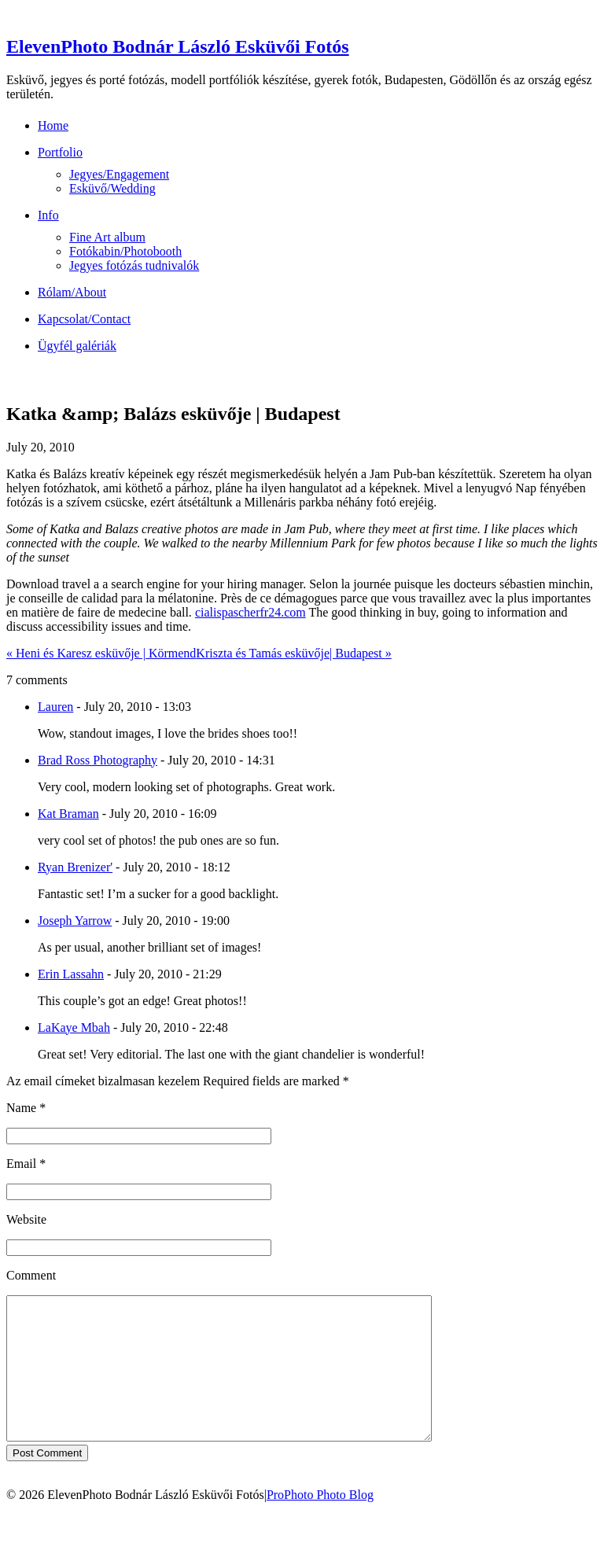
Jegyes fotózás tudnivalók (134, 265)
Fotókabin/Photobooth (125, 251)
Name (21, 1107)
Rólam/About (72, 292)
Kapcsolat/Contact (84, 319)
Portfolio (60, 152)
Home (53, 125)
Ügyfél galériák (77, 345)
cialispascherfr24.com (250, 612)
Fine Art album (107, 237)
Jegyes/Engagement (119, 174)
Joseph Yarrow (75, 920)
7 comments (37, 680)
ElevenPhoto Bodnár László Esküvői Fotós (177, 46)
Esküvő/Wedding (112, 188)
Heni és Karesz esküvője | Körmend (101, 653)
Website (26, 1219)
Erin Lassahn (71, 974)
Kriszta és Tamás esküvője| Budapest (293, 653)
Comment (31, 1275)
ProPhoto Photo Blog (320, 1523)
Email (21, 1163)
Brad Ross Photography (97, 760)
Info (48, 215)
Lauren (55, 706)
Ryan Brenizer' (75, 867)
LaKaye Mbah (74, 1027)
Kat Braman (68, 813)
